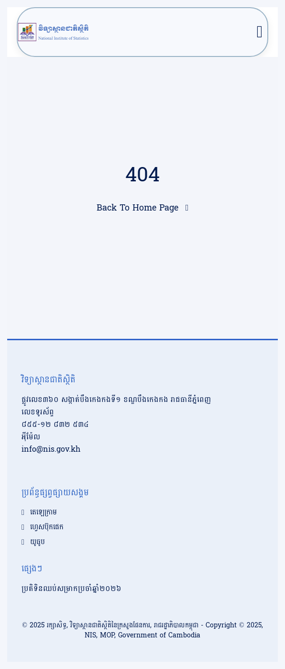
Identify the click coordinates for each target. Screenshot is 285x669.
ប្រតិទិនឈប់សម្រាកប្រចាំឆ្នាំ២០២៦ (71, 588)
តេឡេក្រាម (43, 512)
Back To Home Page (137, 207)
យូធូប (37, 542)
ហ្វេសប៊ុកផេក (47, 527)
